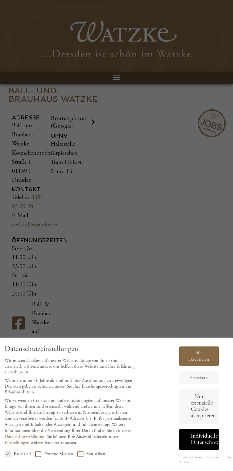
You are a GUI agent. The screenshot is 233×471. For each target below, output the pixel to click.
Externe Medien (54, 458)
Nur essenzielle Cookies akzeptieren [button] (203, 410)
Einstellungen (17, 446)
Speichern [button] (199, 382)
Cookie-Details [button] (184, 463)
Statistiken (91, 458)
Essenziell (18, 458)
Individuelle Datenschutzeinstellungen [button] (205, 443)
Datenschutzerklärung (24, 440)
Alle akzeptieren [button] (199, 360)
